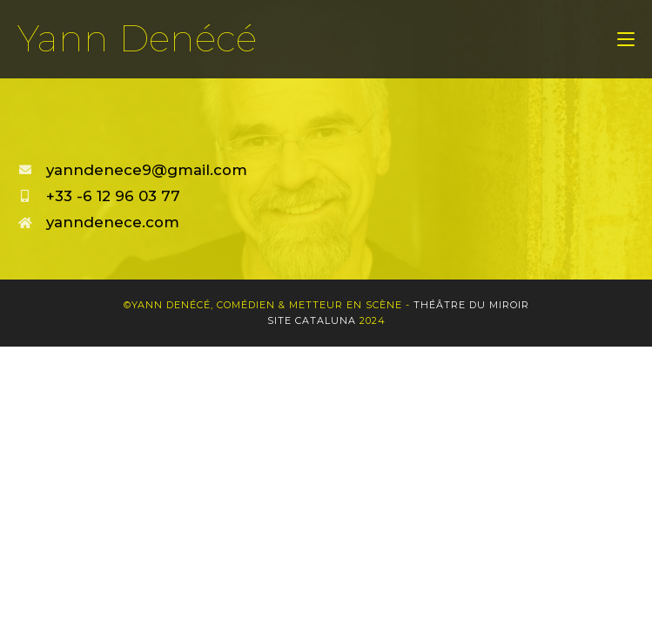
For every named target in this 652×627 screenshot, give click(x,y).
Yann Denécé (137, 38)
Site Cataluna (311, 320)
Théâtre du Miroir (471, 305)
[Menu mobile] (626, 39)
